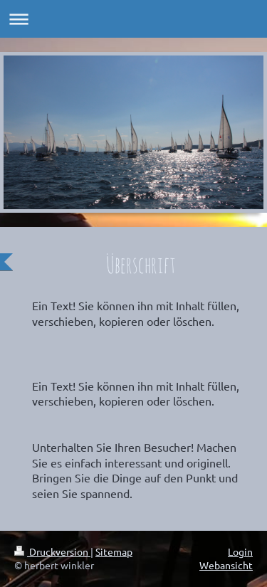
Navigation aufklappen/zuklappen (133, 19)
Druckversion (52, 551)
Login (240, 551)
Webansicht (226, 565)
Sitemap (113, 551)
